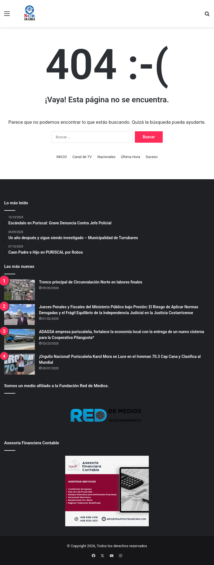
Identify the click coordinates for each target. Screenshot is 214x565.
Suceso (152, 157)
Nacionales (106, 157)
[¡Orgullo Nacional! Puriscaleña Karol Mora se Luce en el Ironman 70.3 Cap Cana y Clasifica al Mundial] (19, 364)
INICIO (62, 157)
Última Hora (130, 157)
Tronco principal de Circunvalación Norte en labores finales (90, 282)
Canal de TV (82, 157)
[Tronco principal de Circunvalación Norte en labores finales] (19, 289)
